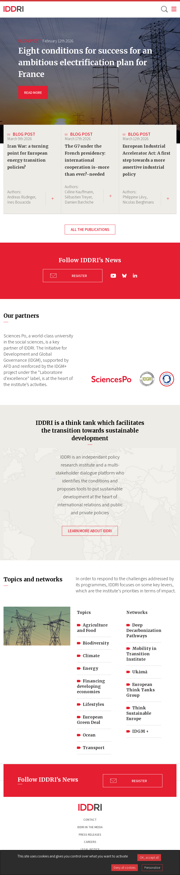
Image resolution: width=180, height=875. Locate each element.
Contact (90, 819)
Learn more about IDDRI (90, 529)
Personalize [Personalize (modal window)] (152, 867)
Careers (90, 841)
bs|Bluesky (124, 275)
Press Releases (90, 834)
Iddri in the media (90, 826)
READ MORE (33, 92)
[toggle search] (164, 8)
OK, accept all (149, 857)
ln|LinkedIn (135, 275)
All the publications (90, 229)
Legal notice (90, 848)
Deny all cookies (124, 867)
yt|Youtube (113, 275)
